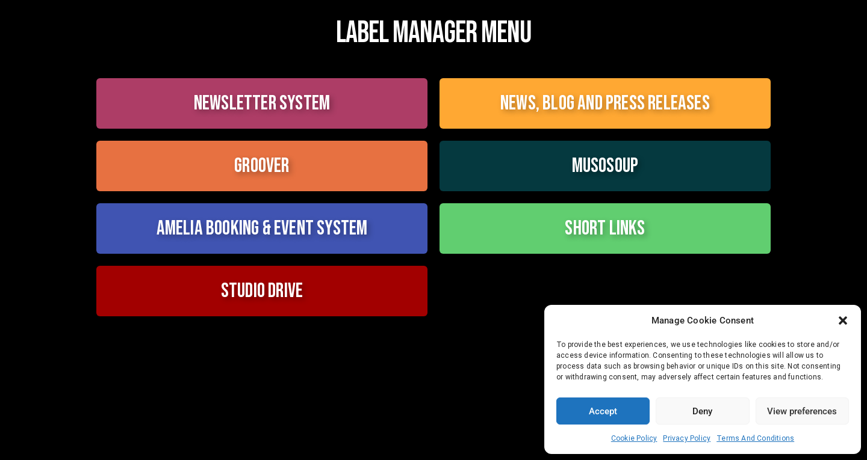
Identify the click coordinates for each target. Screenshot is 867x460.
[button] (843, 320)
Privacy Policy (686, 438)
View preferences (802, 411)
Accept (603, 411)
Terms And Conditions (755, 438)
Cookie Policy (634, 438)
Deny (702, 411)
